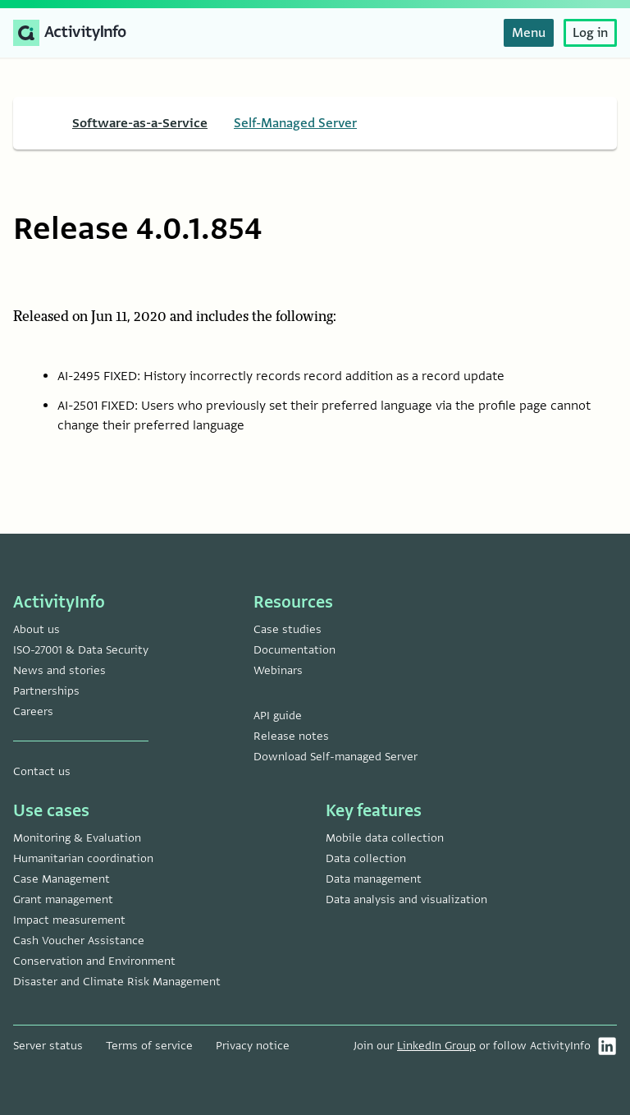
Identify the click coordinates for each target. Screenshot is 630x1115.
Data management (374, 879)
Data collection (366, 858)
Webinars (278, 670)
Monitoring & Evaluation (77, 838)
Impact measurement (69, 920)
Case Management (61, 879)
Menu (529, 33)
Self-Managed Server (295, 123)
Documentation (294, 650)
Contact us (42, 771)
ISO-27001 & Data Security (80, 650)
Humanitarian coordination (83, 858)
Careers (33, 711)
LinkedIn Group (436, 1045)
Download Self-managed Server (335, 756)
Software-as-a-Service (140, 123)
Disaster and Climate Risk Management (117, 981)
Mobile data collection (385, 838)
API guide (277, 715)
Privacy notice (253, 1045)
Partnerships (46, 691)
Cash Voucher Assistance (78, 940)
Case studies (287, 629)
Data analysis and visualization (406, 899)
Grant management (63, 899)
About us (36, 629)
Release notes (291, 736)
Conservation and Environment (94, 961)
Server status (48, 1045)
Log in (590, 33)
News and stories (59, 670)
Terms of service (149, 1045)
